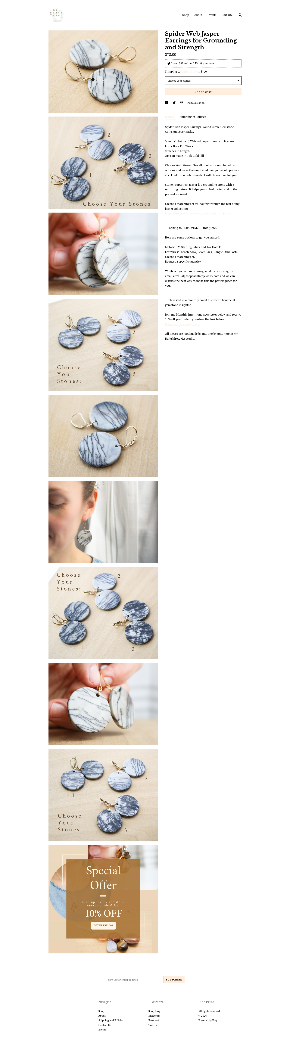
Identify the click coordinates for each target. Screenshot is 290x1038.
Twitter (152, 1025)
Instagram (154, 1015)
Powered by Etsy (207, 1020)
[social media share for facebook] (167, 102)
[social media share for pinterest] (182, 102)
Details (170, 117)
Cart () (227, 15)
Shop (185, 15)
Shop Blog (154, 1011)
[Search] (240, 15)
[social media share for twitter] (174, 102)
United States (190, 71)
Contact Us (104, 1025)
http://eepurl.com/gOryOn (182, 324)
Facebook (153, 1020)
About (198, 15)
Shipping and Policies (111, 1020)
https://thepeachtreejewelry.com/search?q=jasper (198, 213)
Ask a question (195, 102)
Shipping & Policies (193, 117)
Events (212, 15)
